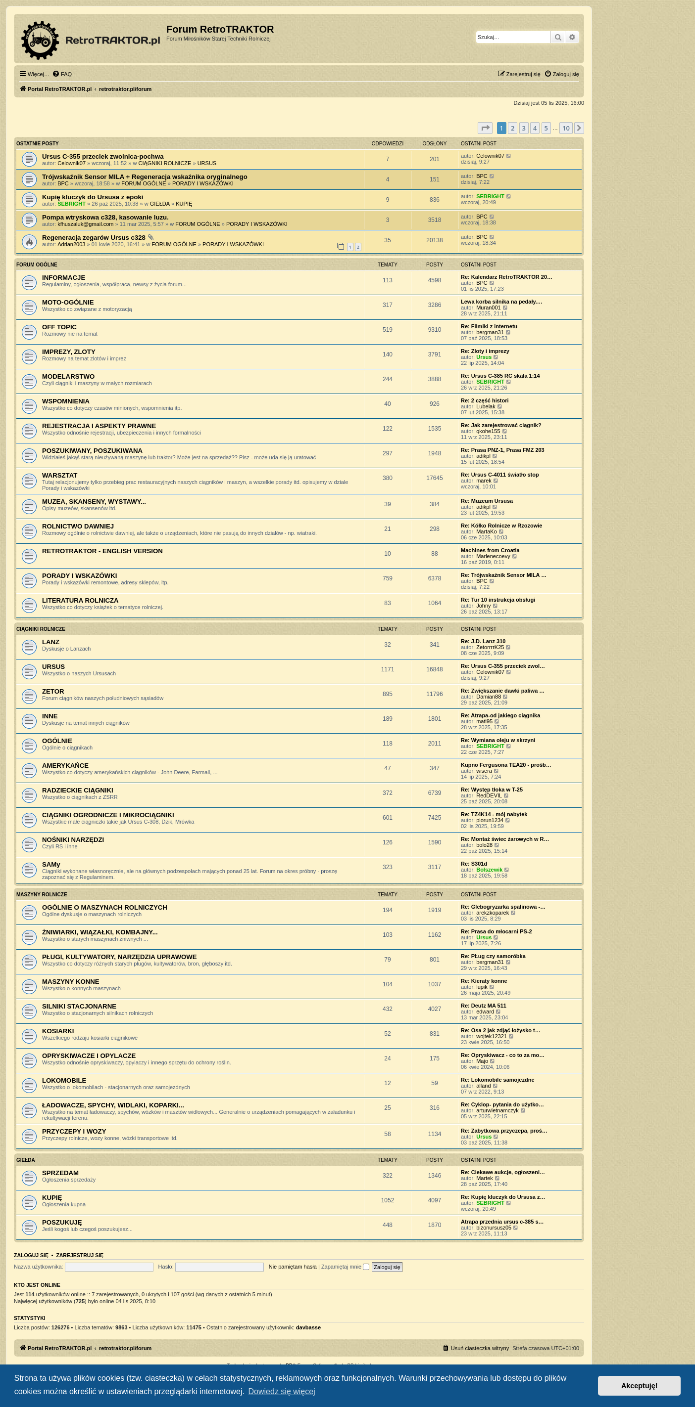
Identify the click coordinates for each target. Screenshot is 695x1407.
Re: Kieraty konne (484, 981)
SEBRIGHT (71, 204)
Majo (482, 1061)
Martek (484, 1178)
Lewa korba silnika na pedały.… (502, 302)
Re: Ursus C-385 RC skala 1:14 (500, 376)
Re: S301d (474, 864)
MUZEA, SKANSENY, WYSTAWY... (94, 501)
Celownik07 (71, 163)
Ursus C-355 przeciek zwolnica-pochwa (103, 156)
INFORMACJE (63, 277)
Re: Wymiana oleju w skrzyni (498, 740)
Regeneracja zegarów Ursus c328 (94, 237)
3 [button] (524, 128)
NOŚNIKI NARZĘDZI (73, 839)
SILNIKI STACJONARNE (79, 1006)
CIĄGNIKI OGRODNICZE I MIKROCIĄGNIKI (108, 815)
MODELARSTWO (68, 376)
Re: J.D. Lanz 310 (483, 641)
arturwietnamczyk (497, 1110)
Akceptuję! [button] (639, 1386)
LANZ (50, 642)
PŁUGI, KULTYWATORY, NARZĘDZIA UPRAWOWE (119, 957)
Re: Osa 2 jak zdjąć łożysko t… (501, 1030)
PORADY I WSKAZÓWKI (203, 183)
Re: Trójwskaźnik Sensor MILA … (503, 575)
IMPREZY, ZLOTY (69, 351)
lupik (482, 987)
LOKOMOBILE (64, 1080)
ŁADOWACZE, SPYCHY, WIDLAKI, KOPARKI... (113, 1105)
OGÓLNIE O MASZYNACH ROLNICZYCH (104, 907)
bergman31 (490, 332)
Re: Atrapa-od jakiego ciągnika (500, 715)
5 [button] (546, 128)
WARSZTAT (59, 475)
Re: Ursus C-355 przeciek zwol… (503, 666)
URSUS (207, 163)
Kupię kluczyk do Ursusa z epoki (92, 197)
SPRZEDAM (60, 1173)
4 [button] (535, 128)
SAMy (51, 864)
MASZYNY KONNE (70, 981)
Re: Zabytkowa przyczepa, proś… (504, 1131)
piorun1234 (489, 820)
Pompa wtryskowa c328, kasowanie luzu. (105, 217)
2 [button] (512, 128)
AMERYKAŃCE (65, 765)
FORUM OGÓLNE (143, 183)
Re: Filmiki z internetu (489, 326)
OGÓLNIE (57, 741)
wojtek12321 (491, 1036)
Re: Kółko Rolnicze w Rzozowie (501, 525)
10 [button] (566, 128)
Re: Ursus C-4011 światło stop (500, 475)
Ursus (484, 357)
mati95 (484, 721)
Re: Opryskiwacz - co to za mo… (503, 1055)
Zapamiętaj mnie (345, 1267)
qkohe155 (488, 431)
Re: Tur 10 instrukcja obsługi (498, 600)
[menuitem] (62, 74)
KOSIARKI (58, 1031)
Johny (483, 606)
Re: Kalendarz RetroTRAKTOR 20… (506, 277)
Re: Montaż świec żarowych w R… (505, 839)
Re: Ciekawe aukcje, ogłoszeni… (503, 1172)
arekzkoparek (492, 913)
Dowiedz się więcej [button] (281, 1391)
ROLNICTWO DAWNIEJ (78, 526)
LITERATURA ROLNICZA (80, 600)
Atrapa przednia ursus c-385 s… (502, 1222)
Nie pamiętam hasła (293, 1267)
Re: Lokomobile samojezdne (498, 1080)
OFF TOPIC (59, 327)
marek (484, 481)
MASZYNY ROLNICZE (41, 894)
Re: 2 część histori (485, 400)
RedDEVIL (489, 795)
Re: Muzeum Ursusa (487, 501)
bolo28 (484, 845)
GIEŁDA (160, 204)
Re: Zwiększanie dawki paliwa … (503, 691)
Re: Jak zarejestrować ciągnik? (501, 425)
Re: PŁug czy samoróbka (493, 956)
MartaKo (486, 531)
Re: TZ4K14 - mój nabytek (494, 814)
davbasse (308, 1327)
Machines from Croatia (490, 550)
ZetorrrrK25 (490, 647)
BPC (63, 183)
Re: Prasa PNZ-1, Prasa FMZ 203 (503, 450)
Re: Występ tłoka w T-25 (492, 789)
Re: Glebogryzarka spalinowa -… (503, 907)
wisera (484, 771)
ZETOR (53, 691)
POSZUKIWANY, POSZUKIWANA (92, 450)
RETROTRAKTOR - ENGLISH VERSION (102, 551)
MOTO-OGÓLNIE (68, 302)
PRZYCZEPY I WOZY (74, 1131)
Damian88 (488, 697)
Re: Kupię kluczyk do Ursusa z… (503, 1197)
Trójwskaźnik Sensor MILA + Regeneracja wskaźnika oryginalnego (145, 176)
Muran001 (488, 307)
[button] (485, 128)
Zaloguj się (31, 1255)
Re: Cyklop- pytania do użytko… (502, 1104)
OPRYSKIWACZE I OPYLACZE (89, 1055)
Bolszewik (489, 870)
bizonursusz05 (493, 1228)
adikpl (483, 456)
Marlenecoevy (493, 556)
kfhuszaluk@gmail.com (85, 224)
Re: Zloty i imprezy (485, 351)
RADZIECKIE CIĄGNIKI (77, 790)
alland (483, 1086)
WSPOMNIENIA (66, 401)
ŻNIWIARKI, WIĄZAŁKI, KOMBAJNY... (100, 932)
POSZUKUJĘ (62, 1222)
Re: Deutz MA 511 (483, 1006)
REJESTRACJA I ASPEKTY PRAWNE (99, 426)
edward (485, 1011)
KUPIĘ (184, 204)
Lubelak (486, 406)
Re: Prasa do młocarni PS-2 (496, 931)
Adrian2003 (71, 244)
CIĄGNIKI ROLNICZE (164, 163)
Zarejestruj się (79, 1255)
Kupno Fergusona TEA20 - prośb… (506, 765)
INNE (50, 716)
